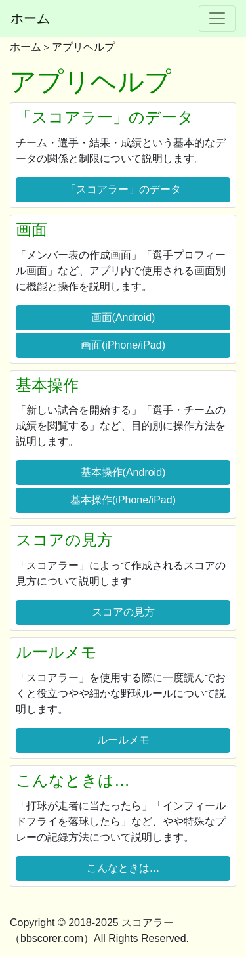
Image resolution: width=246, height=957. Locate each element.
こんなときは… (123, 868)
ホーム (30, 18)
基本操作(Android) (123, 472)
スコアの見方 (123, 612)
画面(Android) (123, 317)
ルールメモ (123, 740)
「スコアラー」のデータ (123, 189)
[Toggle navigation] (217, 18)
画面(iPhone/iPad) (123, 345)
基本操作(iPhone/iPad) (123, 499)
